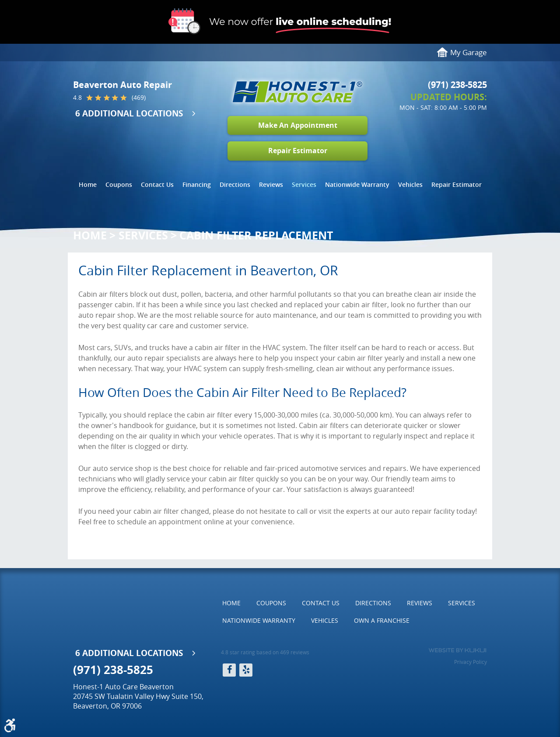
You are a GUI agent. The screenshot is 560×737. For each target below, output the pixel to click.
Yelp (245, 670)
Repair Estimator (297, 150)
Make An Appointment (297, 125)
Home (88, 184)
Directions (235, 184)
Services (304, 184)
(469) (139, 98)
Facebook (229, 670)
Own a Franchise (382, 620)
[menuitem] (87, 184)
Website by (457, 650)
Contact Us (157, 184)
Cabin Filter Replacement (256, 235)
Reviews (271, 184)
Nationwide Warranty (357, 184)
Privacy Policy (470, 661)
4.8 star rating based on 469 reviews (265, 652)
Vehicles (410, 184)
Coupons (118, 184)
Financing (196, 184)
